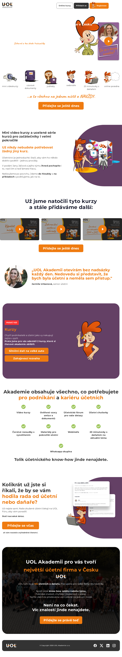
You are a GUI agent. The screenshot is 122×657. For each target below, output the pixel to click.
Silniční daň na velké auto (26, 350)
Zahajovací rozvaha (26, 358)
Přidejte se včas (20, 525)
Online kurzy (65, 6)
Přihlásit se (81, 6)
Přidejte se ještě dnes (61, 106)
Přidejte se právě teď (61, 620)
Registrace (99, 5)
